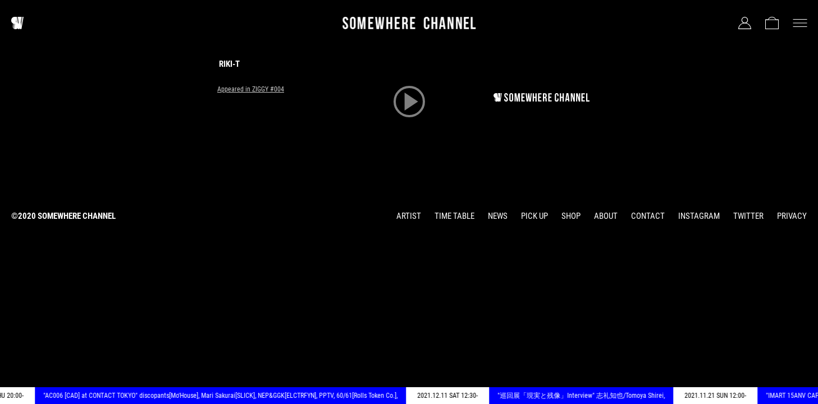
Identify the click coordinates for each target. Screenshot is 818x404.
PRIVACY (792, 216)
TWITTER (748, 216)
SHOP (571, 216)
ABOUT (606, 216)
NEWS (498, 216)
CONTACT (648, 216)
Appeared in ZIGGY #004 (250, 89)
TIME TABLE (454, 216)
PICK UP (534, 216)
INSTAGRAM (699, 216)
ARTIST (408, 216)
